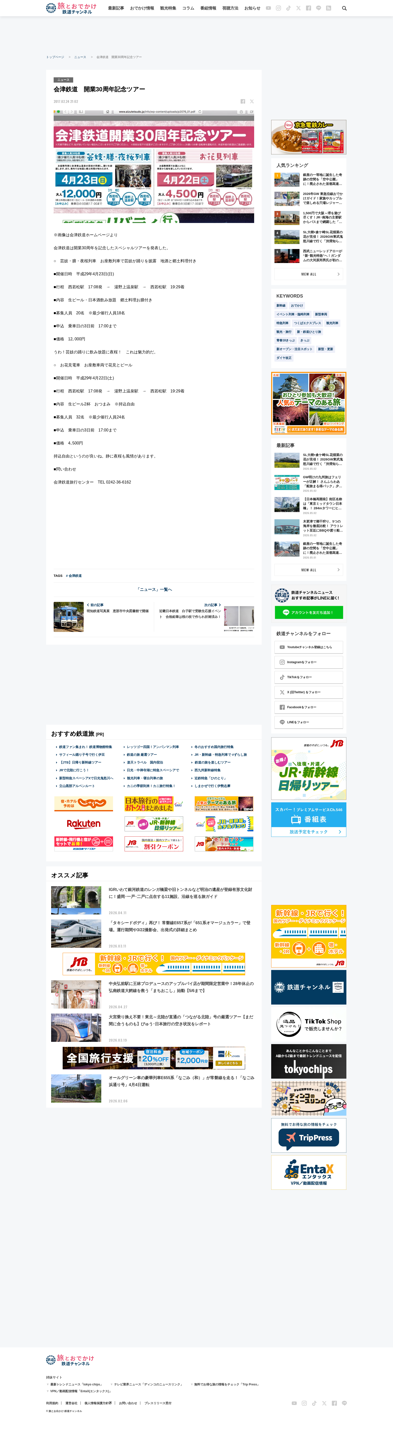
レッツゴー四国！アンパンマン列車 (153, 747)
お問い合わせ (128, 1403)
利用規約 (52, 1403)
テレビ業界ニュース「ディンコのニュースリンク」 (148, 1384)
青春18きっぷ (285, 340)
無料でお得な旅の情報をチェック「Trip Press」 (227, 1384)
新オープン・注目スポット (294, 349)
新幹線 (280, 305)
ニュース (80, 57)
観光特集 (168, 8)
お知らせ (252, 8)
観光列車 (332, 323)
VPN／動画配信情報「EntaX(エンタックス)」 (81, 1391)
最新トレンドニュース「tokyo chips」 (76, 1384)
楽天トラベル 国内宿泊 (145, 762)
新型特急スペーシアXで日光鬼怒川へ (86, 778)
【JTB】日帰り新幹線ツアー (80, 762)
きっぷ (304, 340)
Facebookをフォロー (298, 707)
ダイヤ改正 (283, 358)
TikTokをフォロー (296, 677)
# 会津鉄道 (74, 576)
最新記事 (116, 8)
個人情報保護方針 (96, 1403)
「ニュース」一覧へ (154, 589)
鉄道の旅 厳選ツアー (142, 755)
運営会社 (71, 1403)
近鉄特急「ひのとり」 (210, 778)
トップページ (55, 57)
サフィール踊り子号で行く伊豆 (82, 755)
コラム (188, 8)
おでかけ (297, 305)
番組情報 (208, 8)
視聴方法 (230, 8)
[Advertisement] (196, 35)
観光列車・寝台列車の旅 (145, 778)
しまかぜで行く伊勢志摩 (212, 786)
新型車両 (321, 314)
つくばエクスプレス (307, 323)
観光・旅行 (283, 332)
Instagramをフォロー (298, 662)
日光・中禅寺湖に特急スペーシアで (153, 770)
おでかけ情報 (142, 8)
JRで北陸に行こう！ (74, 770)
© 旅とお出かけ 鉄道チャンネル (64, 1411)
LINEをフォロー (294, 722)
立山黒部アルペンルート (77, 786)
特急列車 (282, 323)
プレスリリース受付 (157, 1403)
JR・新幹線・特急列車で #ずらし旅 (220, 755)
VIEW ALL (309, 274)
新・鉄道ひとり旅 (309, 332)
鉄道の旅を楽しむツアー (212, 762)
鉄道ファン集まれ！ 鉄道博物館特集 (85, 747)
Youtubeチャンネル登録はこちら (306, 647)
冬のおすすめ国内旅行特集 (214, 747)
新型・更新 (325, 349)
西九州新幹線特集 (207, 770)
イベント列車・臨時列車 (293, 314)
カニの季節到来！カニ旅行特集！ (151, 786)
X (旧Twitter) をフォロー (300, 692)
